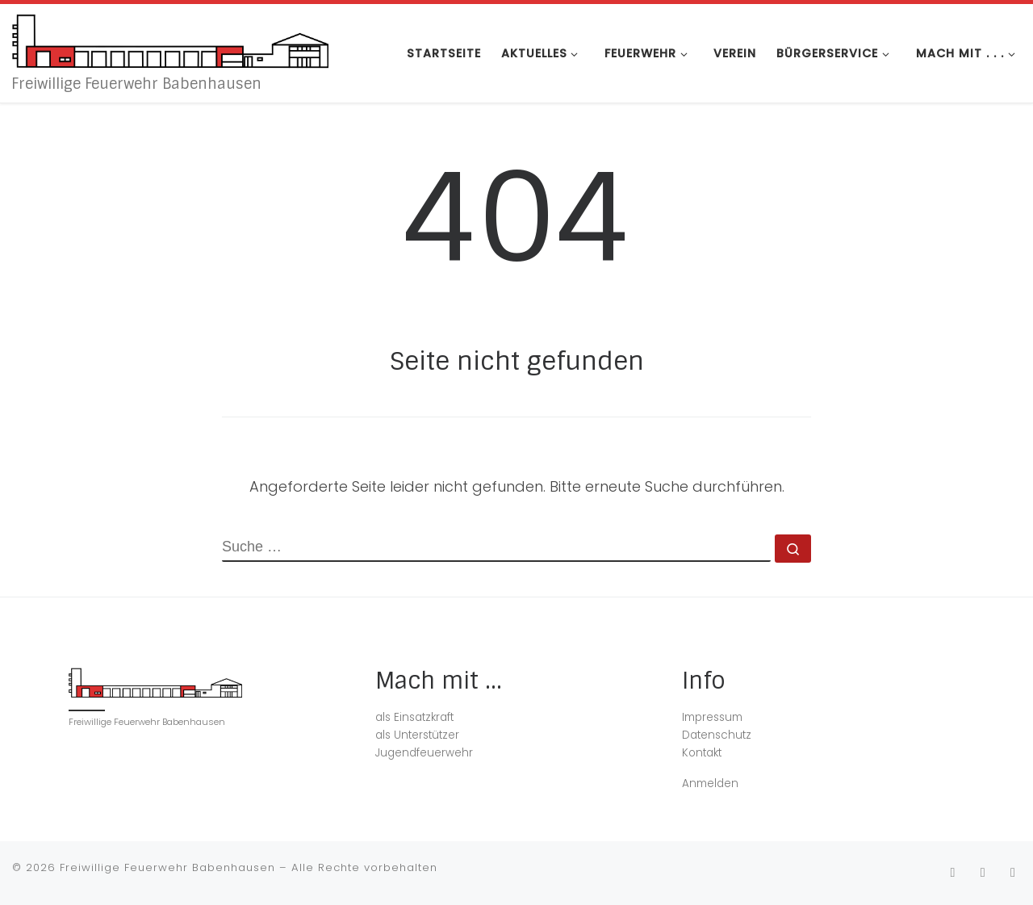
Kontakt (701, 752)
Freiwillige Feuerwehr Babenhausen (167, 867)
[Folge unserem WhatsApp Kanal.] (1013, 872)
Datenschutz (716, 735)
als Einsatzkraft (414, 717)
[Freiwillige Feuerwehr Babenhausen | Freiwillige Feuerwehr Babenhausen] (170, 39)
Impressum (712, 717)
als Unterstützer (417, 735)
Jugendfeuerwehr (424, 752)
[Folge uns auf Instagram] (952, 872)
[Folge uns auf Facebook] (983, 872)
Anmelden (710, 783)
